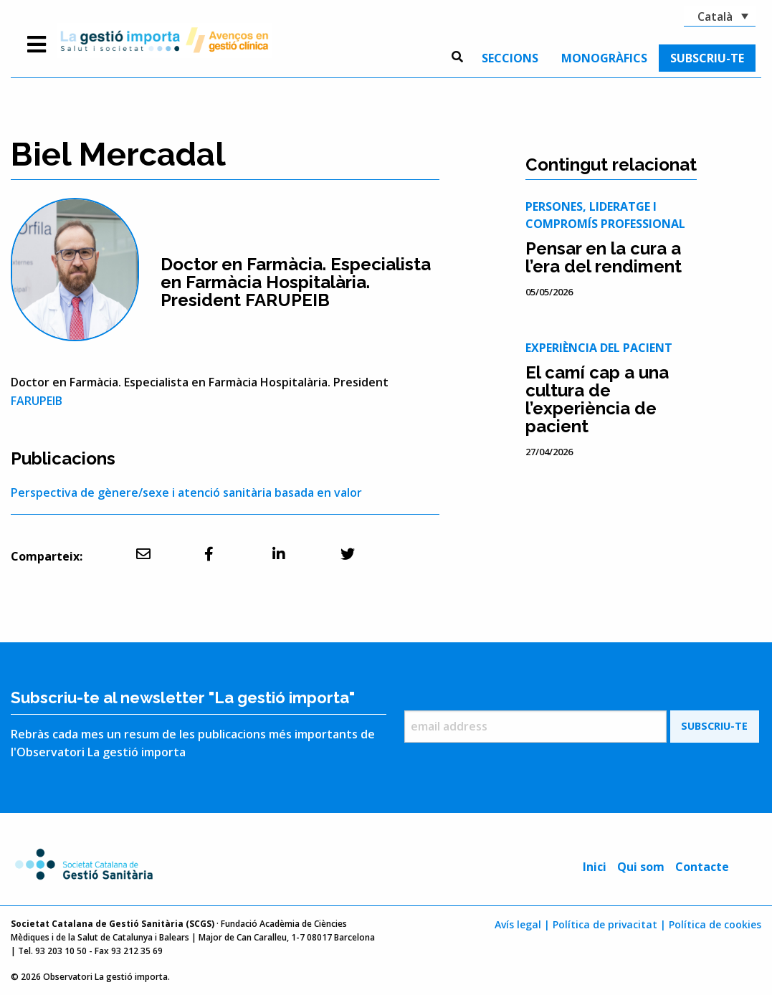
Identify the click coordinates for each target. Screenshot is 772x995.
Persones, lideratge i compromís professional (605, 215)
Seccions (510, 58)
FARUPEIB (36, 401)
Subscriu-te (707, 58)
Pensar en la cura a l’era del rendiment (603, 257)
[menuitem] (510, 58)
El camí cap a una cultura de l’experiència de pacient (597, 399)
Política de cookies (715, 924)
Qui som (640, 867)
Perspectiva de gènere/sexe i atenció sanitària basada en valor (186, 492)
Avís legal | (522, 924)
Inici (594, 867)
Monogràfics (604, 58)
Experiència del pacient (598, 348)
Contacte (702, 867)
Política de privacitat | (609, 924)
